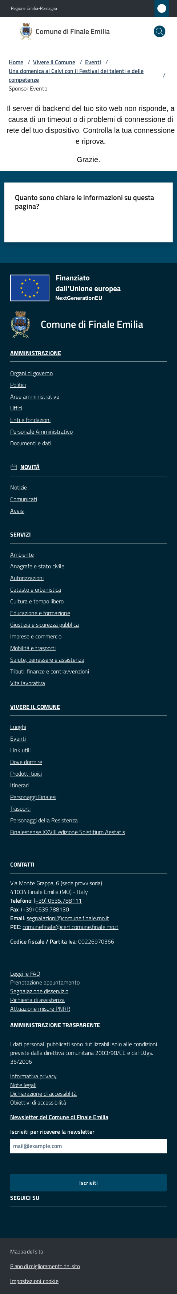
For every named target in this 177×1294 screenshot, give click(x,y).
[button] (159, 31)
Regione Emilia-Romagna (34, 8)
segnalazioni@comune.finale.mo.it (68, 918)
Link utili (20, 750)
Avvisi (17, 510)
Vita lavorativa (27, 683)
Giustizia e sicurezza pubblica (44, 624)
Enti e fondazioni (30, 419)
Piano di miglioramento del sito (45, 1266)
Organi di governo (31, 373)
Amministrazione (35, 353)
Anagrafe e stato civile (37, 566)
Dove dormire (26, 761)
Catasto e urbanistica (35, 589)
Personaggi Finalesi (33, 796)
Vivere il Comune (54, 62)
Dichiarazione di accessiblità (43, 1093)
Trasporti (20, 808)
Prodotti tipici (26, 773)
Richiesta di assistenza (37, 999)
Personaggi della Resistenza (44, 820)
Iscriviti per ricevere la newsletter (52, 1131)
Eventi (93, 62)
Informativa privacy (33, 1076)
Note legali (23, 1084)
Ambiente (22, 554)
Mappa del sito (26, 1251)
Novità (30, 467)
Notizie (18, 487)
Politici (18, 384)
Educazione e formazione (40, 612)
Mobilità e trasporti (33, 648)
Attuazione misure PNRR (40, 1008)
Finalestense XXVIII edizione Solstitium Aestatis (67, 832)
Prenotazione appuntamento (45, 982)
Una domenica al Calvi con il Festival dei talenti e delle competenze (76, 75)
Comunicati (23, 499)
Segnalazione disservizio (39, 991)
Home (16, 62)
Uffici (16, 408)
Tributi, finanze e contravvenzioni (49, 671)
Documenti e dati (30, 443)
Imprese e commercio (35, 636)
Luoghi (18, 726)
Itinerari (19, 785)
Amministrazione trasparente (55, 1025)
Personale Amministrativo (41, 431)
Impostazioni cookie (34, 1280)
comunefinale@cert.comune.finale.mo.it (70, 926)
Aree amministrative (34, 396)
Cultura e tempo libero (37, 601)
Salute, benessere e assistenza (47, 659)
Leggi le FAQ (25, 973)
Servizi (20, 534)
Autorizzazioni (27, 577)
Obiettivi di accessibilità (38, 1102)
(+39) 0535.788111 (58, 900)
